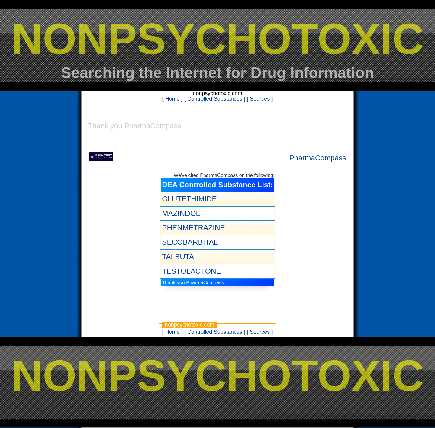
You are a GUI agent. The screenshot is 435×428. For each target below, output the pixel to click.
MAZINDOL (181, 213)
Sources (260, 99)
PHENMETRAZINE (193, 228)
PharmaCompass (317, 158)
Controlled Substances (214, 99)
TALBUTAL (180, 257)
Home (172, 99)
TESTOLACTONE (191, 271)
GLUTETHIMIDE (189, 199)
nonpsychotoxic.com (217, 93)
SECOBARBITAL (190, 242)
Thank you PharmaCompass (193, 282)
